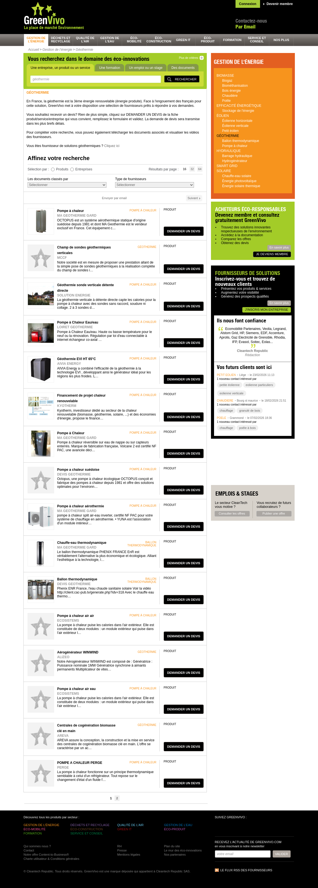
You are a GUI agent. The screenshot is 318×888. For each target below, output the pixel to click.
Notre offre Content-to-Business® (46, 854)
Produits (62, 169)
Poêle (226, 101)
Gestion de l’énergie (57, 50)
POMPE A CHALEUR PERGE (79, 763)
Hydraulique (229, 151)
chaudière (225, 400)
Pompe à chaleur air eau (76, 689)
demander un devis (183, 231)
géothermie (147, 246)
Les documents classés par (48, 179)
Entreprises (83, 169)
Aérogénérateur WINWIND (77, 652)
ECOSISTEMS (68, 620)
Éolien (223, 116)
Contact (29, 850)
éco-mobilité (134, 39)
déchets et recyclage (61, 39)
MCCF (62, 258)
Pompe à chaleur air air (75, 616)
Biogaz (227, 81)
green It (183, 40)
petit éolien (226, 375)
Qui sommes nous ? (37, 846)
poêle (221, 417)
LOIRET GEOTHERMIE (75, 327)
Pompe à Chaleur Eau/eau (77, 322)
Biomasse (225, 76)
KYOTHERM (66, 406)
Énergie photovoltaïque (239, 181)
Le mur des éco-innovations (183, 850)
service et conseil (257, 39)
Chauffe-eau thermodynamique (81, 543)
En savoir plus (279, 247)
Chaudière (229, 96)
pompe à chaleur (143, 210)
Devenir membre (280, 4)
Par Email (246, 27)
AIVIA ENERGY (69, 364)
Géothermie (84, 50)
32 (192, 169)
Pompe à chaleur (70, 211)
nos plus (281, 40)
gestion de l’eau (109, 39)
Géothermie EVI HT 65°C (76, 359)
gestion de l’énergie (36, 39)
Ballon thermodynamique (77, 579)
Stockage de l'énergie (238, 111)
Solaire (224, 171)
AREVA (63, 736)
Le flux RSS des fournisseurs (246, 870)
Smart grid (227, 166)
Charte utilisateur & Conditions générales (51, 858)
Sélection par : (39, 169)
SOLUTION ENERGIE (73, 295)
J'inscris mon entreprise (266, 309)
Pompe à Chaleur (70, 433)
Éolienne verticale (235, 126)
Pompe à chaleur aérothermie (80, 506)
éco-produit (208, 39)
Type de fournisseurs (130, 179)
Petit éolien (230, 131)
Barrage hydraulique (237, 156)
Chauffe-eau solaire (236, 176)
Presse (122, 850)
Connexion (247, 4)
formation (232, 40)
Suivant (193, 198)
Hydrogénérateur (234, 161)
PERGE (63, 767)
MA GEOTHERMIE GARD (76, 216)
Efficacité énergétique (239, 106)
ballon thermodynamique (141, 544)
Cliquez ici (112, 146)
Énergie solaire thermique (241, 186)
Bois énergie (231, 91)
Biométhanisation (235, 86)
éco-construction (159, 39)
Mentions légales (128, 854)
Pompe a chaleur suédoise (78, 470)
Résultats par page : (164, 169)
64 (200, 169)
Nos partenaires (175, 854)
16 (184, 169)
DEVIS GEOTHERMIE (74, 474)
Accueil (33, 50)
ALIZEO (63, 657)
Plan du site (172, 846)
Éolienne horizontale (237, 121)
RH (119, 846)
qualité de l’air (85, 39)
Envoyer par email (114, 198)
